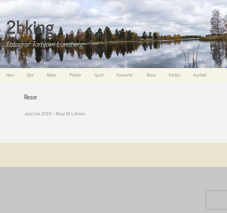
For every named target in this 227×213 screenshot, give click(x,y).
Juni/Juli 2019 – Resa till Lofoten (54, 113)
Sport (98, 74)
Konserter (125, 74)
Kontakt (200, 74)
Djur (30, 74)
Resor (151, 74)
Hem (10, 74)
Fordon (174, 74)
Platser (75, 74)
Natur (51, 74)
